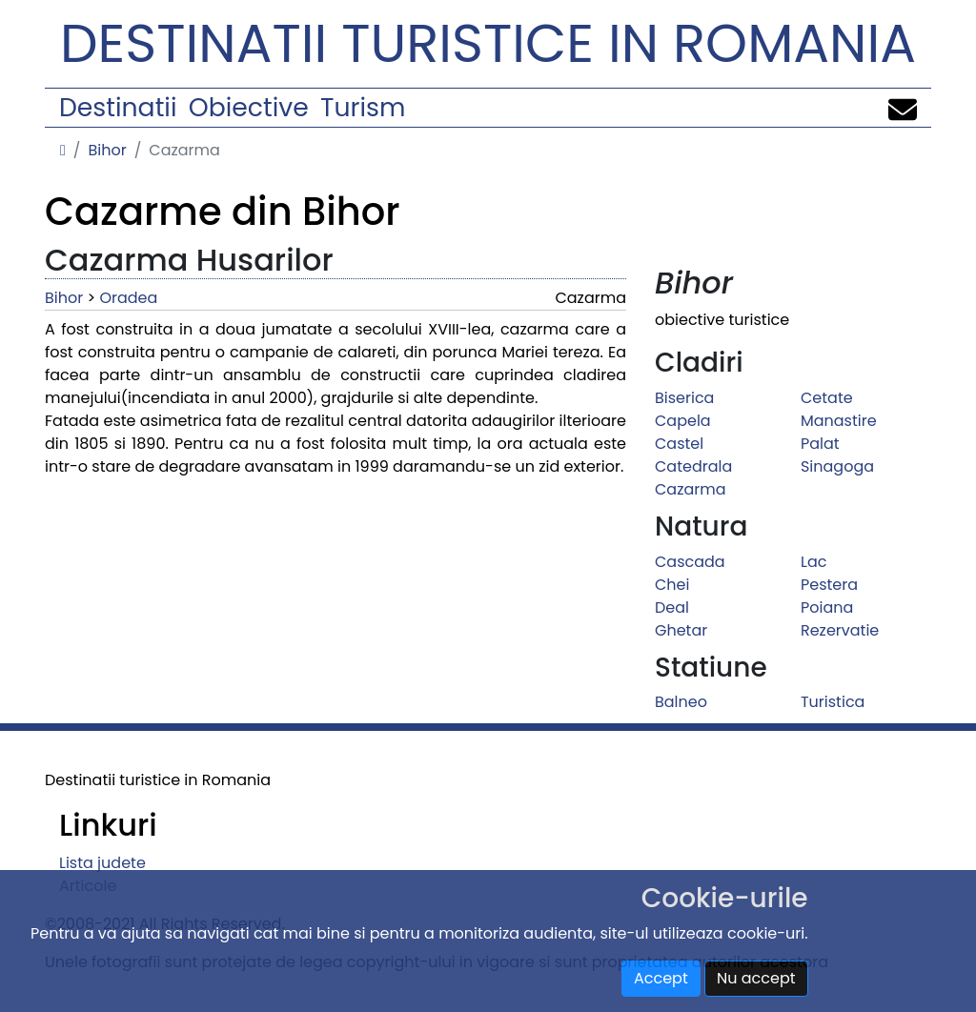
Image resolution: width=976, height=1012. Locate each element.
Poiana (827, 607)
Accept (661, 978)
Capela (683, 421)
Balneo (681, 702)
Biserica (684, 398)
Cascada (690, 562)
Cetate (827, 398)
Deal (672, 607)
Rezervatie (840, 630)
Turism (362, 107)
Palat (820, 444)
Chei (672, 585)
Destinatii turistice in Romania (488, 43)
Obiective (249, 107)
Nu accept (756, 978)
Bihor (107, 150)
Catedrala (693, 466)
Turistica (832, 702)
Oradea (128, 298)
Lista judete (102, 863)
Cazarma (690, 489)
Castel (679, 444)
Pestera (829, 585)
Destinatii (117, 107)
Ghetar (681, 630)
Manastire (839, 421)
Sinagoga (837, 466)
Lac (813, 562)
